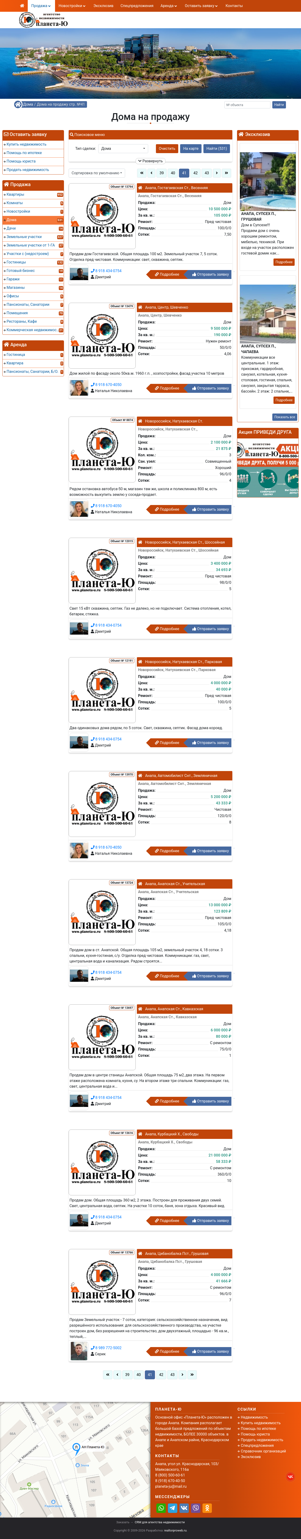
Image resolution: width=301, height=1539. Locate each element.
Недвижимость (254, 1417)
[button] (123, 148)
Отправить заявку (210, 274)
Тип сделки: (85, 148)
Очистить (167, 148)
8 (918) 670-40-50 (123, 22)
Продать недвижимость (262, 1440)
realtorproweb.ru (175, 1530)
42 (195, 173)
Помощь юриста (255, 1434)
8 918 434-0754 (106, 271)
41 (184, 173)
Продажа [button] (41, 6)
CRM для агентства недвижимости (160, 1522)
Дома (28, 104)
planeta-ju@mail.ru (170, 1486)
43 (207, 173)
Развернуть (150, 161)
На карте (190, 148)
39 (161, 173)
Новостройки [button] (72, 6)
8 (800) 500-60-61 (123, 17)
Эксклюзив (103, 6)
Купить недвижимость (261, 1423)
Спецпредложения (136, 6)
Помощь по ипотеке (258, 1428)
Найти (279, 105)
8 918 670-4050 (106, 384)
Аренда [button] (169, 6)
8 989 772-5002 (106, 1348)
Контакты (234, 6)
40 (173, 173)
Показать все (284, 417)
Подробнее (167, 274)
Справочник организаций (263, 1451)
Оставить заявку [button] (201, 6)
